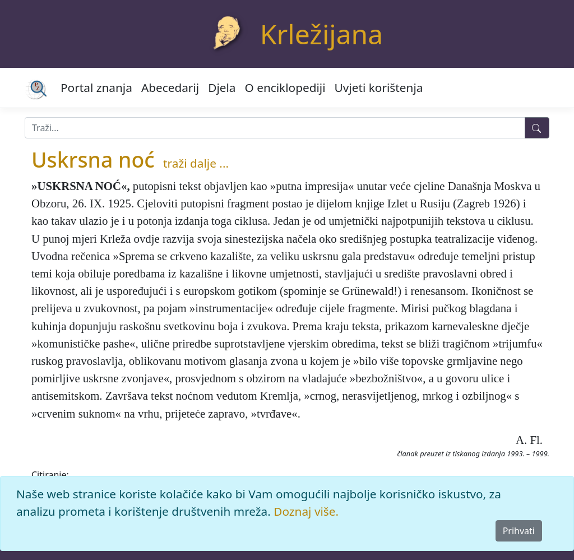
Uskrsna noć (93, 159)
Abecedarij (170, 87)
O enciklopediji (285, 87)
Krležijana (321, 34)
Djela (221, 87)
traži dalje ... (196, 163)
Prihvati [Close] (519, 531)
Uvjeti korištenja (379, 87)
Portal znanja (96, 87)
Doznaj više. (306, 511)
